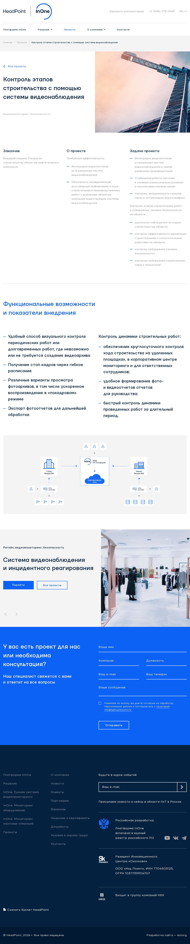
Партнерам (60, 801)
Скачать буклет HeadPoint (26, 910)
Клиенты (57, 792)
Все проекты (17, 66)
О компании (94, 29)
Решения (43, 29)
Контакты (123, 29)
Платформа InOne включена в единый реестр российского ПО (134, 833)
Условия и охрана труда (69, 835)
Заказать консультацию (127, 11)
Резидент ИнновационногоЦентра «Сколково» (136, 859)
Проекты (69, 29)
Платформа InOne (14, 29)
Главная (7, 42)
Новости (57, 783)
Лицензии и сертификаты (70, 818)
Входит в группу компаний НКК (139, 895)
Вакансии (58, 809)
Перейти (18, 585)
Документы (59, 827)
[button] (5, 614)
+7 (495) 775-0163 (162, 11)
